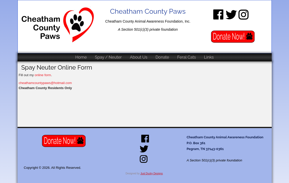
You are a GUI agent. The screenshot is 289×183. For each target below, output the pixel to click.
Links (209, 57)
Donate (162, 57)
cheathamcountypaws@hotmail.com (45, 83)
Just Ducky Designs (151, 173)
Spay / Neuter (108, 57)
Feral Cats (186, 57)
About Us (138, 57)
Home (81, 57)
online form (43, 75)
